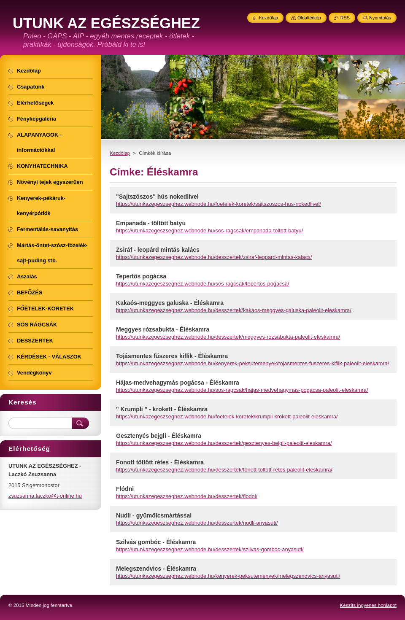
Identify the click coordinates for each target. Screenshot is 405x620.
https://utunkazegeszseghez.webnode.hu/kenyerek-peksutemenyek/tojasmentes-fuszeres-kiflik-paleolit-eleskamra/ (252, 363)
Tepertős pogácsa (141, 276)
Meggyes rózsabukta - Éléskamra (162, 329)
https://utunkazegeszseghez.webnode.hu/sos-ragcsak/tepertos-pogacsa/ (202, 283)
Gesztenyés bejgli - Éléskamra (158, 435)
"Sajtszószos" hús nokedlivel (157, 196)
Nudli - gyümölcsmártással (154, 515)
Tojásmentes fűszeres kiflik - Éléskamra (172, 356)
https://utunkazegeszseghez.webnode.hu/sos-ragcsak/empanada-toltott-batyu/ (209, 230)
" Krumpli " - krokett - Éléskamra (162, 409)
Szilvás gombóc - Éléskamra (156, 542)
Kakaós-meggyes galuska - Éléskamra (170, 302)
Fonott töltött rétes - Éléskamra (160, 462)
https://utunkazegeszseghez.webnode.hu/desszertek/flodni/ (186, 496)
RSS (345, 17)
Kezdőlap (120, 153)
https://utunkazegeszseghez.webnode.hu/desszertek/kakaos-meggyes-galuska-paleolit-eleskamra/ (233, 310)
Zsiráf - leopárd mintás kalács (158, 249)
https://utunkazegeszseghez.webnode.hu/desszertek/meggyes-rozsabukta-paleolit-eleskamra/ (228, 337)
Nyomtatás (380, 17)
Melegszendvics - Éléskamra (156, 568)
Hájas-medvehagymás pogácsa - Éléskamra (177, 382)
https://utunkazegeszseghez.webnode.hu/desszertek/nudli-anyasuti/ (197, 523)
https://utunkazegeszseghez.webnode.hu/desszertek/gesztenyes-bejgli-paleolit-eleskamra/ (224, 443)
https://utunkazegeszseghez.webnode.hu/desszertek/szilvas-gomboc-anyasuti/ (210, 549)
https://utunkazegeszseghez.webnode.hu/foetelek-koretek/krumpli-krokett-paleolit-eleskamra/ (227, 416)
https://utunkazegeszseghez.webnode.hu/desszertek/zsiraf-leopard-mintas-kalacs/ (214, 257)
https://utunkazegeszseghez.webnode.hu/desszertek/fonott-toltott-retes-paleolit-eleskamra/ (224, 469)
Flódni (125, 488)
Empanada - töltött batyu (151, 223)
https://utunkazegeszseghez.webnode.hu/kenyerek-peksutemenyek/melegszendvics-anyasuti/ (228, 576)
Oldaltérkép (309, 17)
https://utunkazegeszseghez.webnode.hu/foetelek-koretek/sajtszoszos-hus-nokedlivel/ (218, 204)
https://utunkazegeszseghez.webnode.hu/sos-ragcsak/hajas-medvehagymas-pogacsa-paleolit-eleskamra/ (242, 390)
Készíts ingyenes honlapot (368, 605)
